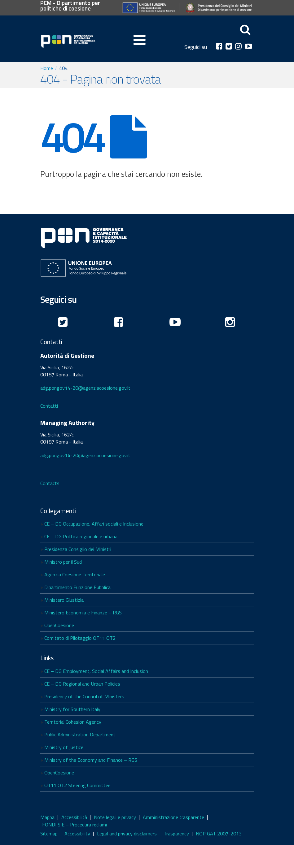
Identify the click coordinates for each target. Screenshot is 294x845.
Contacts (49, 483)
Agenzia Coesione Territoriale (74, 574)
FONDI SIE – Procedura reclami (74, 824)
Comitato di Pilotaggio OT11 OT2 (80, 638)
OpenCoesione (59, 625)
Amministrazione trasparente (173, 817)
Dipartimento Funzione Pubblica (77, 587)
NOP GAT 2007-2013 (219, 833)
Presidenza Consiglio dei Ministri (77, 549)
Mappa (47, 817)
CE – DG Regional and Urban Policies (82, 683)
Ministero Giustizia (64, 600)
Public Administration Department (80, 734)
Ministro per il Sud (63, 562)
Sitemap (49, 833)
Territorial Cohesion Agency (72, 722)
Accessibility (77, 833)
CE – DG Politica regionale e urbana (80, 536)
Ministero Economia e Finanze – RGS (83, 612)
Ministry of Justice (63, 747)
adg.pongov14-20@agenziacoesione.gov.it (85, 388)
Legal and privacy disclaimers (127, 833)
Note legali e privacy (115, 817)
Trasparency (176, 833)
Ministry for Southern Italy (72, 709)
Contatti (49, 406)
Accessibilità (74, 817)
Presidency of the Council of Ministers (84, 696)
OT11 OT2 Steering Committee (77, 785)
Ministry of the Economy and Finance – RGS (90, 760)
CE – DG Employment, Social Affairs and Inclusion (96, 671)
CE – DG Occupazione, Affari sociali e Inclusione (93, 523)
